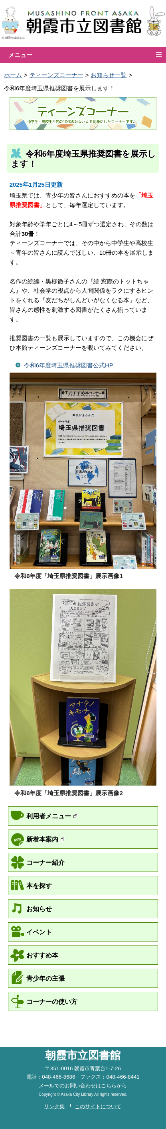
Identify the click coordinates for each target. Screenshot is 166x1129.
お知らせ (39, 908)
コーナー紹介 (45, 862)
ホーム (13, 75)
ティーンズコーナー (56, 75)
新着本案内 (45, 839)
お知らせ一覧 (108, 75)
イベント (39, 932)
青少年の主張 (45, 978)
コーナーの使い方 (51, 1001)
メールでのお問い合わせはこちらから (83, 1086)
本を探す (39, 885)
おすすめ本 (42, 955)
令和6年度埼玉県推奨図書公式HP (67, 365)
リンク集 (54, 1106)
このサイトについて (98, 1106)
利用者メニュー (51, 816)
